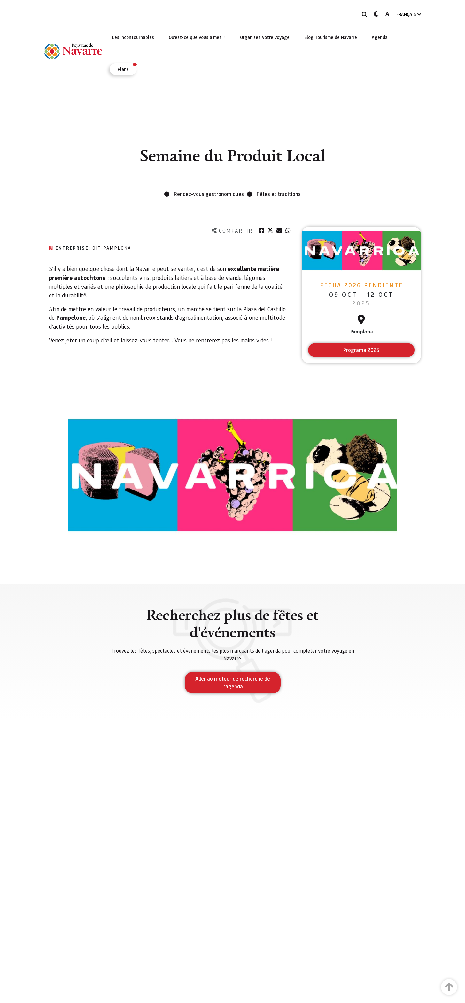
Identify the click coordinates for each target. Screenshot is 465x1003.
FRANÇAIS (408, 14)
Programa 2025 (361, 350)
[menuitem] (133, 37)
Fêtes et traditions (279, 194)
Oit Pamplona (111, 248)
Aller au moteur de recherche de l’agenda (232, 682)
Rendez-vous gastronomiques (209, 194)
